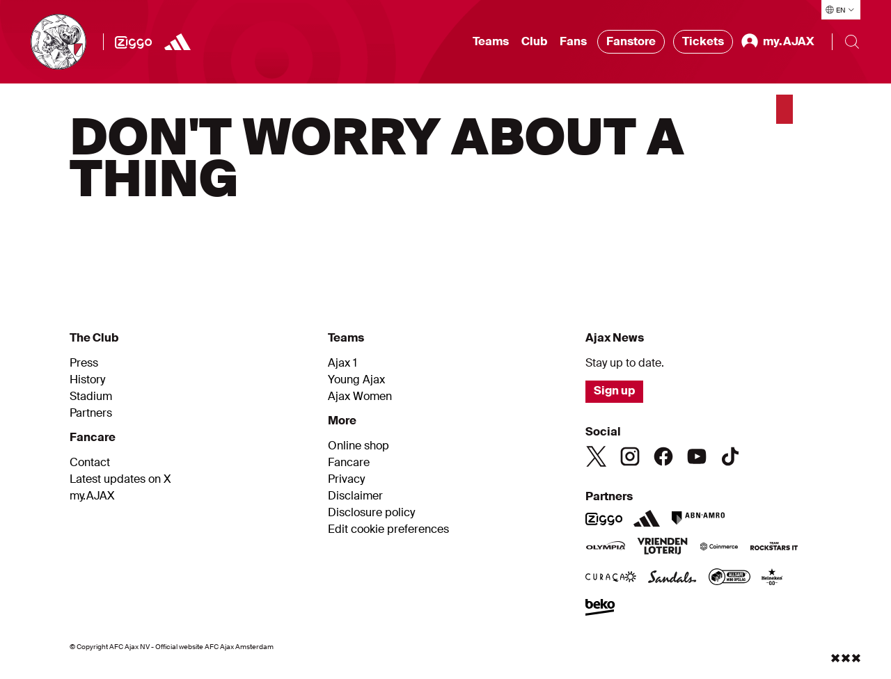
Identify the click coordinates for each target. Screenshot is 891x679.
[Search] (852, 41)
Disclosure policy (371, 513)
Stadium (91, 397)
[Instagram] (630, 456)
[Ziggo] (133, 41)
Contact (90, 463)
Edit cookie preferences (388, 529)
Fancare (349, 463)
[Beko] (600, 608)
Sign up (614, 390)
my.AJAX (92, 496)
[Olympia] (605, 547)
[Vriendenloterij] (662, 547)
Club (534, 41)
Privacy (346, 479)
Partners (91, 413)
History (87, 380)
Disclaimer (355, 496)
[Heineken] (772, 578)
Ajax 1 (342, 363)
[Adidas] (177, 41)
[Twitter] (596, 456)
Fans (573, 41)
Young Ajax (356, 380)
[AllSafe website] (729, 578)
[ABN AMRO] (698, 518)
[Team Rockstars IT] (774, 547)
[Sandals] (672, 578)
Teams (491, 41)
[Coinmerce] (719, 547)
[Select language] (840, 9)
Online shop (358, 446)
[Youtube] (697, 456)
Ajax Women (360, 397)
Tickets (703, 41)
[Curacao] (610, 578)
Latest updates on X (120, 479)
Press (84, 363)
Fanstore (631, 41)
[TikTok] (730, 456)
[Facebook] (663, 456)
